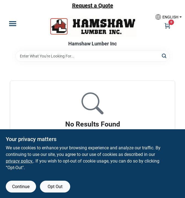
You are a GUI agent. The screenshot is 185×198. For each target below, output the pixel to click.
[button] (166, 17)
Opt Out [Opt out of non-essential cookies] (55, 186)
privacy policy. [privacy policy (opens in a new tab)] (19, 161)
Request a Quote (92, 5)
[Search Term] (92, 56)
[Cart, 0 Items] (167, 25)
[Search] (164, 55)
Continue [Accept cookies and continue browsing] (20, 186)
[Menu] (12, 23)
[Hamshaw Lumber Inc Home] (92, 26)
